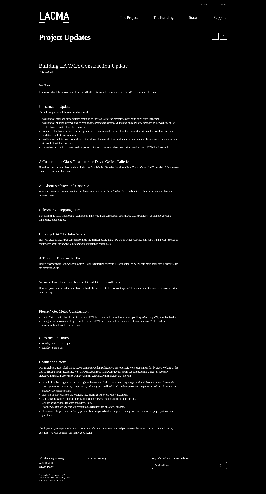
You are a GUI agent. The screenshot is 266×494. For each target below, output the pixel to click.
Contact (223, 4)
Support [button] (220, 17)
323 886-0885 (46, 462)
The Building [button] (163, 17)
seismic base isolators (160, 288)
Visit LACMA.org (96, 458)
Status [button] (193, 17)
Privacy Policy (46, 466)
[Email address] (183, 465)
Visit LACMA (206, 4)
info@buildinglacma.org (51, 458)
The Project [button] (129, 17)
